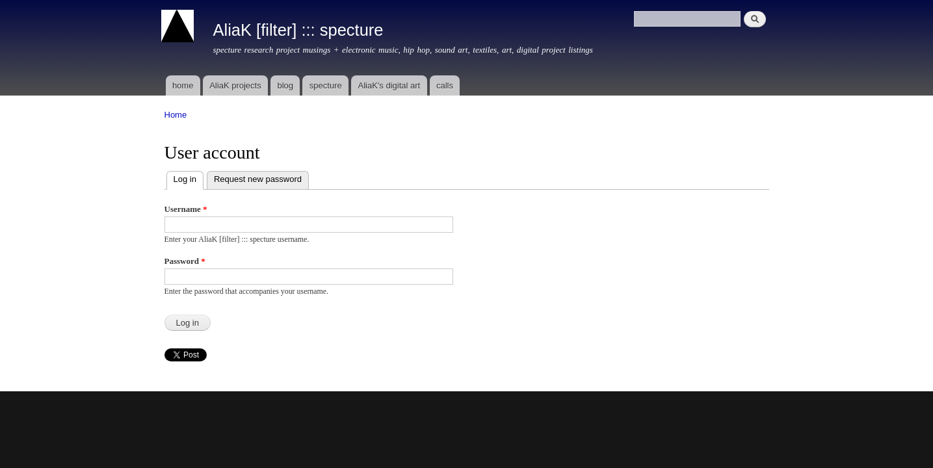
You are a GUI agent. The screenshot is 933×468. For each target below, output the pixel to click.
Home (175, 115)
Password (184, 261)
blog (285, 85)
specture (325, 85)
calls (444, 85)
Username (185, 209)
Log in (189, 178)
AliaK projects (235, 85)
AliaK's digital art (389, 85)
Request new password (258, 179)
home (183, 85)
